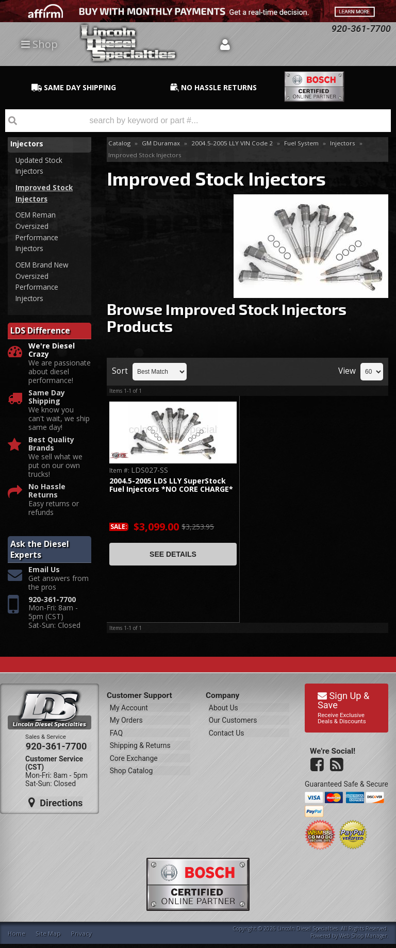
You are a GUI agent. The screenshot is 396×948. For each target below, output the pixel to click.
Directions (55, 805)
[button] (198, 120)
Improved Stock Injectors (44, 194)
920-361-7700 (52, 604)
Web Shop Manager (363, 939)
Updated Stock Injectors (39, 166)
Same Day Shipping (46, 401)
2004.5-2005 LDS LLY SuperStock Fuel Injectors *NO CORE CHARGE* (171, 485)
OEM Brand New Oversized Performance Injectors (43, 285)
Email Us (44, 574)
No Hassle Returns (46, 495)
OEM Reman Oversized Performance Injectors (37, 234)
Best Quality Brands (51, 448)
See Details (173, 554)
